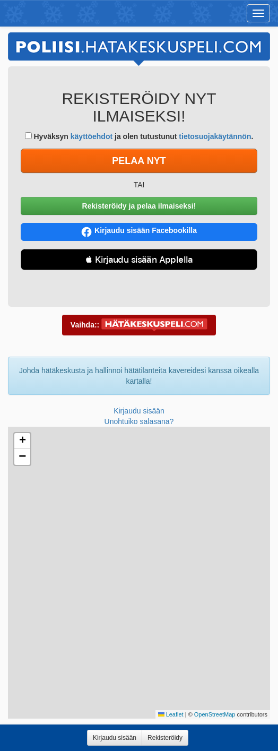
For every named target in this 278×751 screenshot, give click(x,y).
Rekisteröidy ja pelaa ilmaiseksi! (139, 206)
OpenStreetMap (215, 714)
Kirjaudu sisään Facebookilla (139, 231)
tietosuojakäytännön (215, 136)
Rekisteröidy (165, 737)
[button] (22, 441)
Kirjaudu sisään (139, 411)
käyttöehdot (91, 136)
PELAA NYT (139, 161)
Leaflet (171, 714)
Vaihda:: (139, 325)
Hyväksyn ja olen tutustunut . (139, 136)
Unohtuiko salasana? (139, 421)
